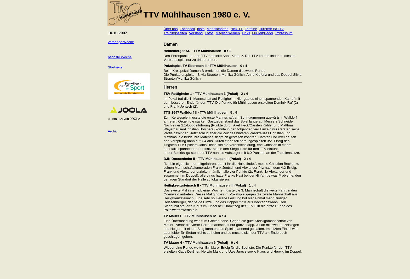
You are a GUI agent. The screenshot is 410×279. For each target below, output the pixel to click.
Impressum (283, 33)
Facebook (187, 29)
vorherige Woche (121, 42)
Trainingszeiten (175, 33)
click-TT (237, 29)
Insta (201, 29)
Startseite (115, 67)
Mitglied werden (228, 33)
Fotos (209, 33)
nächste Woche (120, 57)
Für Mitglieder (262, 33)
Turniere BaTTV (271, 29)
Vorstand (196, 33)
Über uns (171, 29)
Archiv (113, 131)
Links (246, 33)
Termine (251, 29)
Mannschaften (218, 29)
